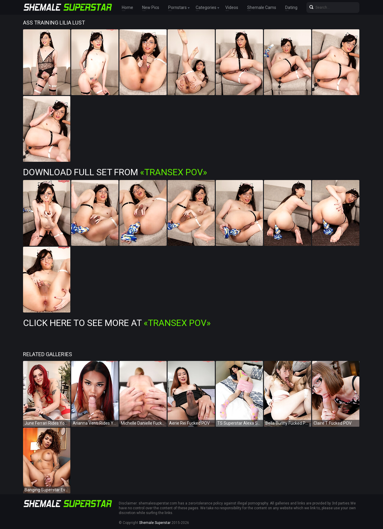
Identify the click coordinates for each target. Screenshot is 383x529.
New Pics (150, 7)
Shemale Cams (261, 7)
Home (127, 7)
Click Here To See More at (117, 323)
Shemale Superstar (155, 523)
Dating (291, 7)
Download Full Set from (115, 172)
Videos (231, 7)
